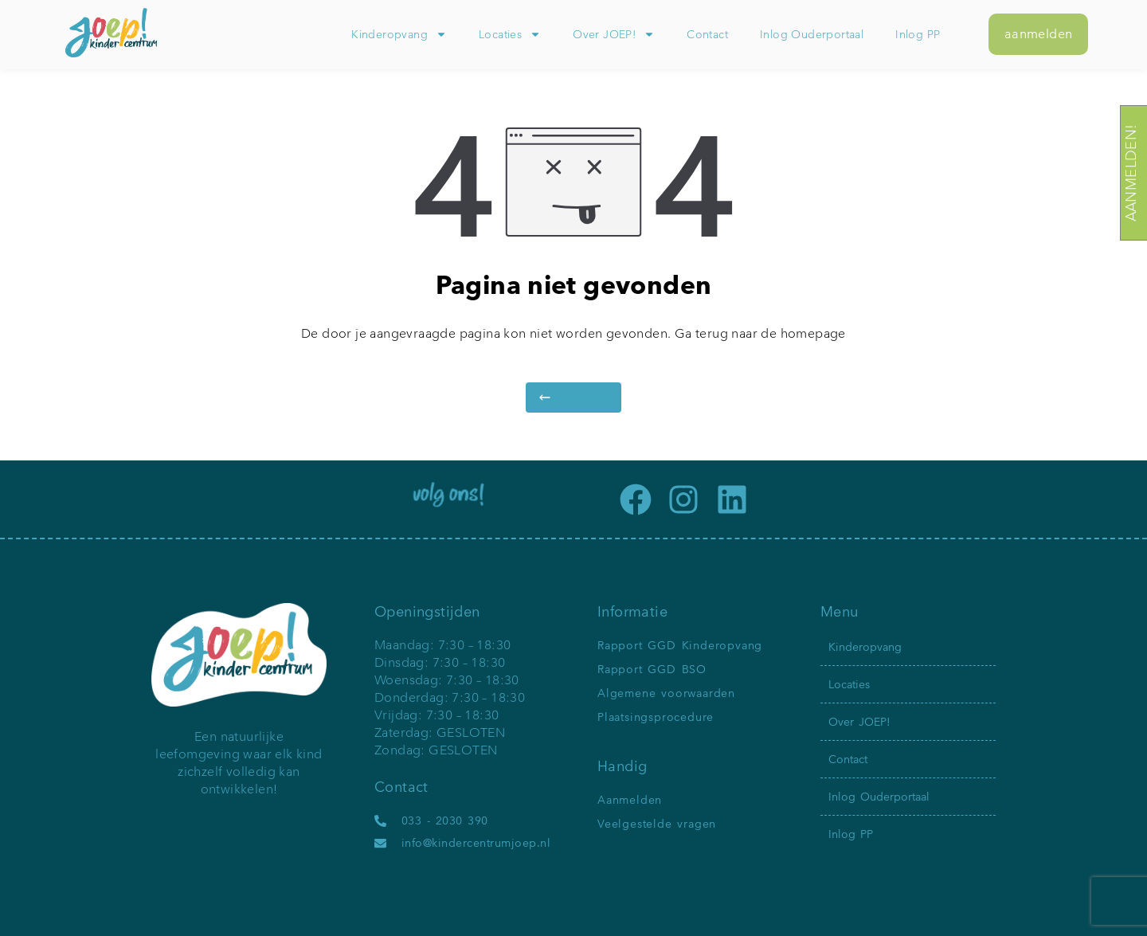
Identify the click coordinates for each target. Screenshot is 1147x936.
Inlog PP (917, 34)
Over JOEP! (614, 34)
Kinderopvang (399, 34)
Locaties (510, 34)
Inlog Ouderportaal (811, 34)
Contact (707, 34)
